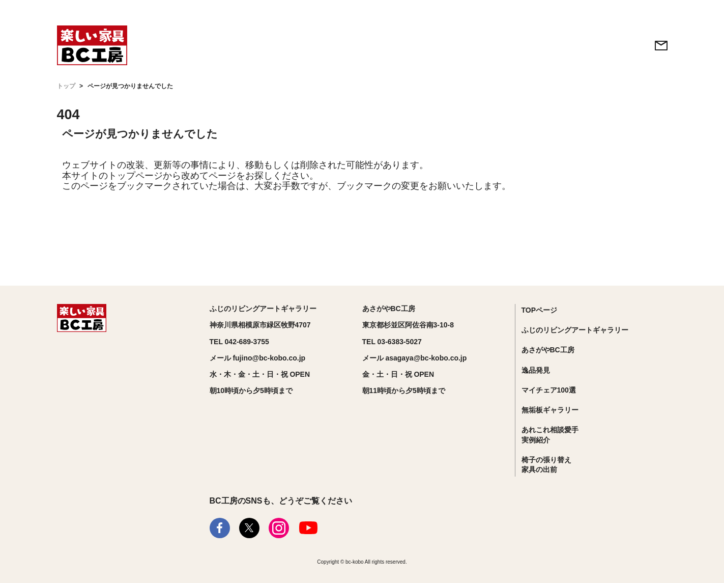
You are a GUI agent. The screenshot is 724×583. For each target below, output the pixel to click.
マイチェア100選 (549, 390)
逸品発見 (536, 370)
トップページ (135, 176)
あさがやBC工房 (548, 350)
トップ (66, 86)
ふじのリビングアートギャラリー (575, 330)
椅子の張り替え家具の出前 (546, 465)
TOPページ (540, 310)
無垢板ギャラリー (550, 410)
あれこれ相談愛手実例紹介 (550, 435)
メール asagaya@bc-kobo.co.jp (414, 358)
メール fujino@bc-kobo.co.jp (258, 358)
